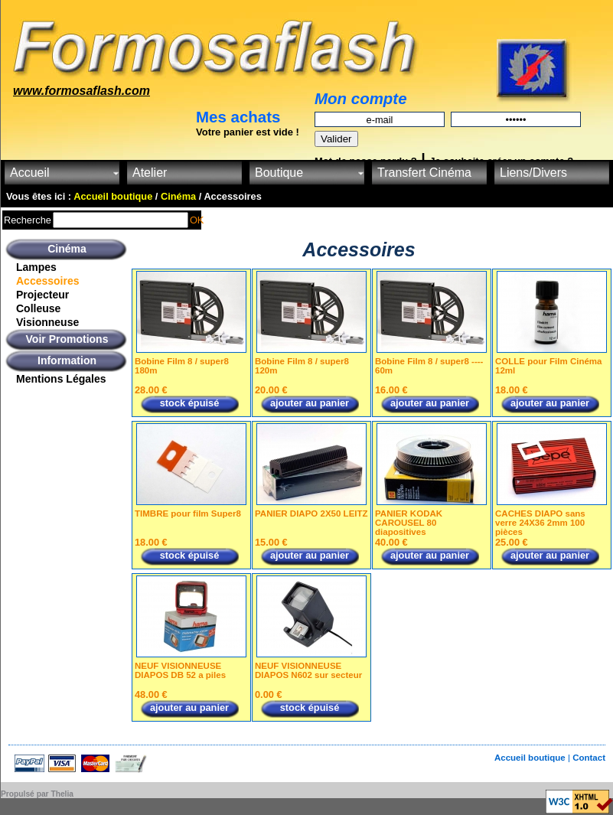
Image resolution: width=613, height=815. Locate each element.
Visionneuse (47, 322)
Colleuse (38, 308)
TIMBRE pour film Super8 (188, 513)
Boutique (279, 172)
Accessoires (48, 281)
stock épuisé (190, 403)
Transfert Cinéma (424, 172)
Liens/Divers (533, 172)
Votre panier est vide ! (247, 132)
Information (66, 360)
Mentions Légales (61, 379)
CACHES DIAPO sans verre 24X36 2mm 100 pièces (540, 522)
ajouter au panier (309, 403)
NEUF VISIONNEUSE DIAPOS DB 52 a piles (180, 670)
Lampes (36, 267)
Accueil (30, 172)
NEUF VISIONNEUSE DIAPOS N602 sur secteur (308, 670)
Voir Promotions (67, 339)
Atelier (149, 172)
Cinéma (66, 249)
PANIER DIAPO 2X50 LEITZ (311, 513)
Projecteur (42, 295)
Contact (588, 757)
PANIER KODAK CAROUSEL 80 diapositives (408, 522)
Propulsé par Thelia (37, 794)
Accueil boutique (531, 757)
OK (197, 220)
